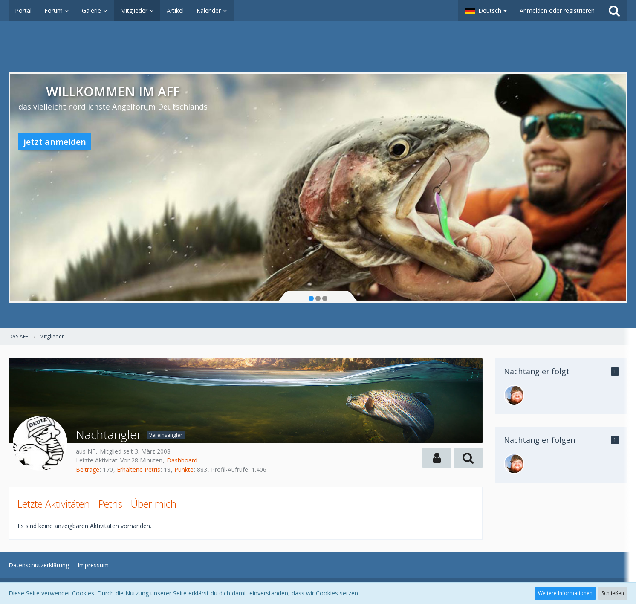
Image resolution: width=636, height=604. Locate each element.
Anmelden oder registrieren (557, 10)
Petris (110, 504)
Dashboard (182, 460)
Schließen (612, 593)
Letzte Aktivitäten (53, 504)
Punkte (184, 469)
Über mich (153, 504)
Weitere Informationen (565, 593)
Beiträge (87, 469)
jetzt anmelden (54, 141)
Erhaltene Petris (138, 469)
